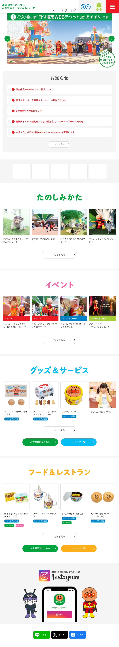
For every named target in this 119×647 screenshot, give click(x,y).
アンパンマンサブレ (71, 412)
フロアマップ (40, 171)
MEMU (112, 6)
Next (112, 39)
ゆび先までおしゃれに (101, 412)
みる (59, 614)
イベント (59, 285)
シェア (77, 635)
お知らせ (59, 78)
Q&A (59, 171)
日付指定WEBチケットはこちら (107, 58)
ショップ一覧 (78, 442)
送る (40, 635)
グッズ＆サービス (59, 370)
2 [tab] (14, 61)
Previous (7, 39)
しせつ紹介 (21, 171)
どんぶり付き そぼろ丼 (72, 514)
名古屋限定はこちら (40, 442)
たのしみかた (59, 197)
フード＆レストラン (59, 472)
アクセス (99, 6)
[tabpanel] (59, 38)
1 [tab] (11, 61)
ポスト (58, 635)
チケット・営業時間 (85, 6)
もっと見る (59, 144)
